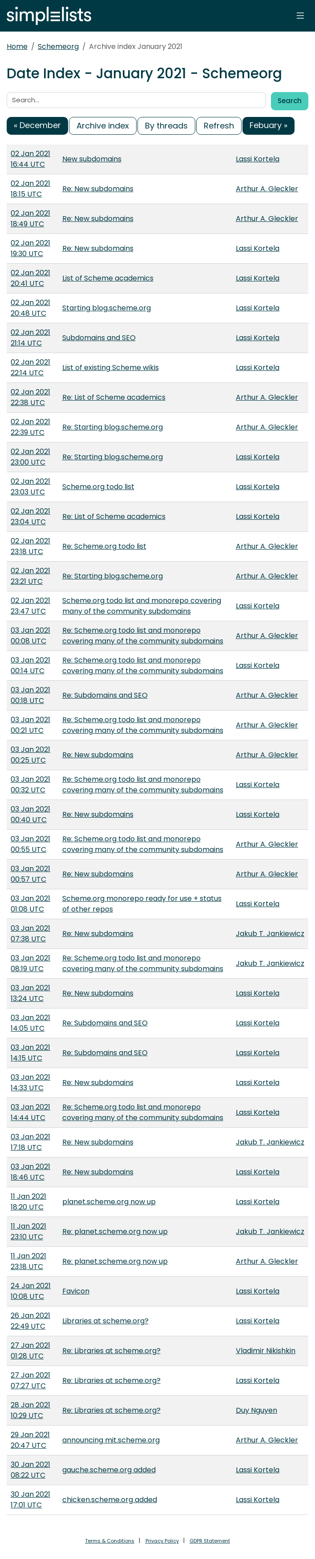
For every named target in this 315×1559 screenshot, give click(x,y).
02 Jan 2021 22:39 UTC (30, 427)
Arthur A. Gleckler (267, 189)
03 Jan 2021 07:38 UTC (30, 933)
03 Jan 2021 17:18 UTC (30, 1142)
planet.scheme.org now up (109, 1202)
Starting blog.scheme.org (106, 308)
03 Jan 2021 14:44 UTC (30, 1112)
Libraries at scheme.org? (105, 1321)
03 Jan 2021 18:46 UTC (30, 1171)
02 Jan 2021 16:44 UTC (30, 159)
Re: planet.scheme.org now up (115, 1231)
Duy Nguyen (256, 1410)
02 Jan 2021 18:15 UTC (30, 188)
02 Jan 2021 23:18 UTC (30, 546)
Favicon (75, 1291)
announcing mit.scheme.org (111, 1440)
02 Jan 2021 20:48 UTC (30, 307)
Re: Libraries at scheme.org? (111, 1351)
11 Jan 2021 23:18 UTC (28, 1261)
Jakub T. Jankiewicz (270, 933)
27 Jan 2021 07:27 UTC (30, 1380)
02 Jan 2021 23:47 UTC (30, 605)
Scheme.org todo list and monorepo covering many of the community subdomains (141, 605)
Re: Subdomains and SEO (105, 695)
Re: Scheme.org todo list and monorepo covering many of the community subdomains (142, 635)
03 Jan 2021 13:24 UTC (30, 993)
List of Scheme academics (107, 278)
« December (37, 125)
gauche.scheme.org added (109, 1470)
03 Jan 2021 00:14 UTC (30, 665)
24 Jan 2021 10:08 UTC (31, 1291)
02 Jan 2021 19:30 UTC (30, 248)
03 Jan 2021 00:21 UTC (30, 725)
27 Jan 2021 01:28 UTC (30, 1350)
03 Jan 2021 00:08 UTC (30, 635)
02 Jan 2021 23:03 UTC (30, 486)
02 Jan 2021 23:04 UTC (30, 516)
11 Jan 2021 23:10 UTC (28, 1231)
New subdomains (91, 159)
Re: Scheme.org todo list (104, 546)
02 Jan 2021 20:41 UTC (30, 278)
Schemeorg (58, 46)
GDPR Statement (210, 1540)
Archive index (103, 125)
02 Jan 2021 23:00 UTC (30, 456)
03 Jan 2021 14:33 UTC (30, 1082)
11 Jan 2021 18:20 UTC (28, 1201)
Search (290, 100)
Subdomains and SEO (99, 338)
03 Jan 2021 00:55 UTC (30, 844)
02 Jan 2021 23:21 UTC (30, 576)
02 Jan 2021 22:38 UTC (30, 397)
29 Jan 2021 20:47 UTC (30, 1440)
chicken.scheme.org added (109, 1500)
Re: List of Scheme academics (114, 397)
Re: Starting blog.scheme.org (112, 427)
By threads (166, 125)
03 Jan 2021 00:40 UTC (30, 814)
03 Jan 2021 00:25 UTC (30, 754)
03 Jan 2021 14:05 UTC (30, 1023)
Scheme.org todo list (98, 487)
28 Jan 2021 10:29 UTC (30, 1410)
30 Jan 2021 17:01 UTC (30, 1499)
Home (17, 46)
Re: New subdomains (97, 189)
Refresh (219, 125)
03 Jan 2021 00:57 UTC (30, 874)
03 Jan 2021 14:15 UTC (30, 1052)
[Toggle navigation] (300, 16)
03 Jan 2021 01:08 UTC (30, 903)
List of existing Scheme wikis (110, 367)
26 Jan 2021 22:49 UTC (30, 1320)
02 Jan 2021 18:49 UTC (30, 218)
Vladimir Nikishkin (265, 1351)
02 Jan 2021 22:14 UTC (30, 367)
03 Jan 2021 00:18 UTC (30, 695)
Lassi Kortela (257, 159)
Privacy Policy (162, 1540)
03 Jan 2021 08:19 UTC (30, 963)
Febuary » (268, 125)
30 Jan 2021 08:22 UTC (30, 1469)
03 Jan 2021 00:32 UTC (30, 784)
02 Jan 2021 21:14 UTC (30, 337)
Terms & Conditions (109, 1540)
